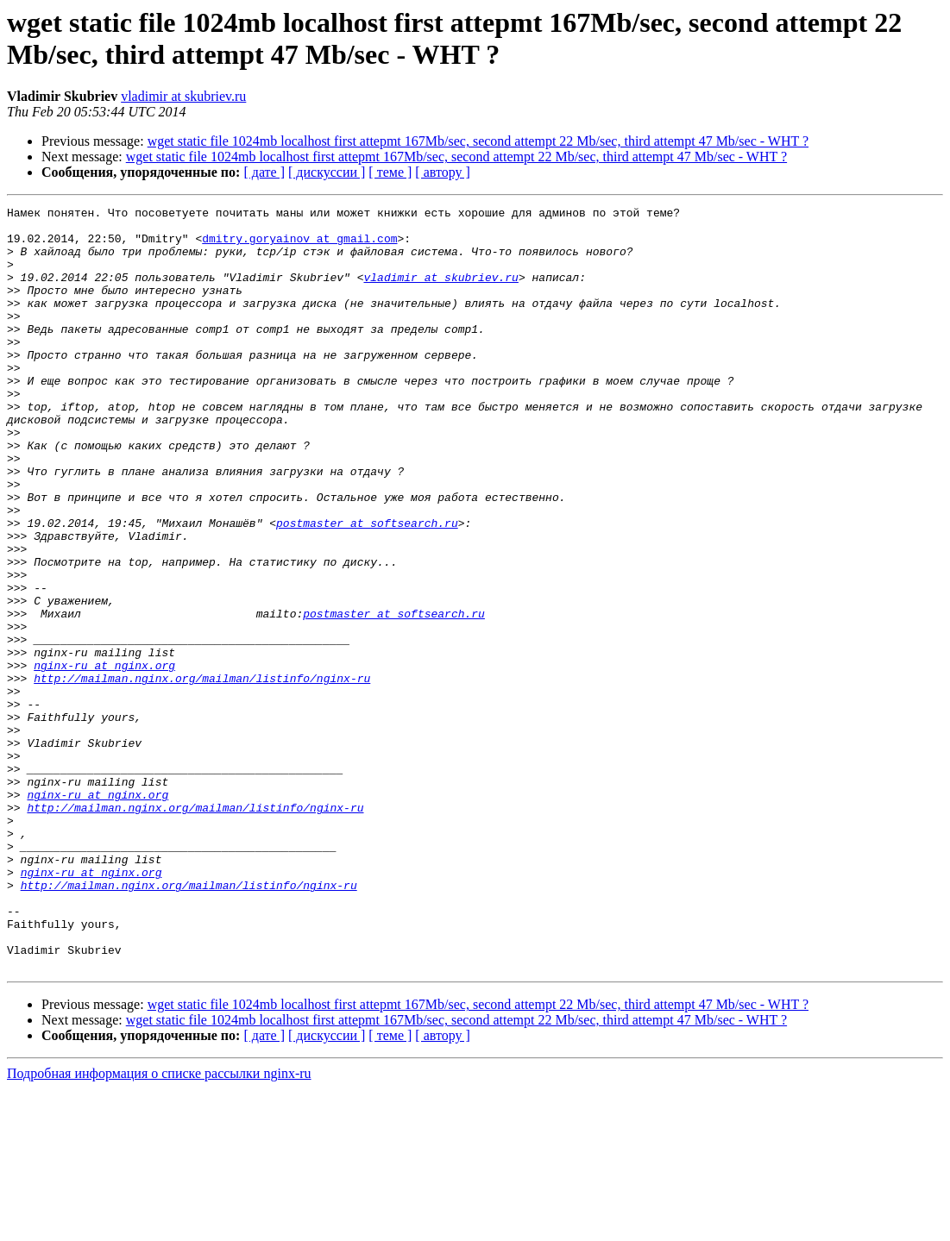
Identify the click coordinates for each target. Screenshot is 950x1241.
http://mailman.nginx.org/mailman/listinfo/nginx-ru (202, 773)
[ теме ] (390, 172)
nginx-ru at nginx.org (104, 758)
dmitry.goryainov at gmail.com (299, 246)
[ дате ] (264, 172)
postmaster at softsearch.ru (367, 587)
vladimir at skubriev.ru (183, 96)
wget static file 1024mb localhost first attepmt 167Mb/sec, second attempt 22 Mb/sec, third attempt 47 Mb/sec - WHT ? (478, 141)
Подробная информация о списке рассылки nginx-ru (159, 1226)
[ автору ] (442, 172)
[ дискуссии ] (326, 172)
